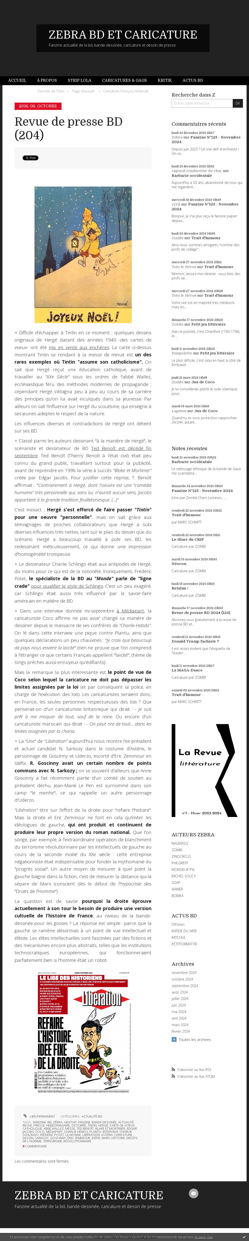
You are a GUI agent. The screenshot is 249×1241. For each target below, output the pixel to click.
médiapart (54, 1131)
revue (27, 1125)
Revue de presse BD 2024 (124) (201, 613)
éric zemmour (78, 1138)
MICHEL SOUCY (184, 876)
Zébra (177, 137)
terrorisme (52, 1141)
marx (106, 1138)
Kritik (165, 80)
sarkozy (42, 1138)
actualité (126, 1122)
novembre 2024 (184, 973)
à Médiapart (130, 611)
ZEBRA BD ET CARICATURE (123, 35)
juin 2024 (179, 1005)
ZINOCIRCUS (181, 856)
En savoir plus (204, 1237)
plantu (95, 1131)
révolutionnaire (77, 1141)
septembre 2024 (185, 986)
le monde (73, 1135)
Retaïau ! (180, 588)
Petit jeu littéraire (208, 324)
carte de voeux (122, 1125)
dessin (28, 1138)
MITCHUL (179, 937)
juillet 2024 (180, 998)
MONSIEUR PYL (183, 869)
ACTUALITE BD (92, 1116)
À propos (47, 80)
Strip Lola (79, 80)
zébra (57, 1122)
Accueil (17, 80)
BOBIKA (177, 895)
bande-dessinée (104, 1122)
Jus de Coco (203, 382)
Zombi (177, 238)
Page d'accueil (83, 91)
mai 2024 (179, 1012)
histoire (118, 1138)
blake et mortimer (110, 1128)
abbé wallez (54, 1128)
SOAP (176, 882)
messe (70, 1128)
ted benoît (85, 1128)
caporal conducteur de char (197, 171)
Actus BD (193, 80)
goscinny (58, 1138)
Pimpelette (182, 353)
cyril (176, 204)
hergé (103, 1125)
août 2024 (180, 992)
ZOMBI (177, 850)
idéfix (96, 1138)
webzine (39, 1122)
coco (39, 1131)
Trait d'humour (206, 238)
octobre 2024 (182, 979)
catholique (32, 1128)
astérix (107, 1135)
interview (110, 1131)
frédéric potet (52, 1135)
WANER (177, 889)
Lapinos (179, 411)
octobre (78, 1125)
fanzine (84, 1122)
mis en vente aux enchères (79, 347)
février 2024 (181, 1031)
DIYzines (178, 924)
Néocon (179, 564)
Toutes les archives (195, 1039)
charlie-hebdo (76, 1131)
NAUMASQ (180, 843)
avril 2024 (179, 1018)
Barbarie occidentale (192, 175)
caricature (123, 1135)
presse (39, 1125)
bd (49, 1122)
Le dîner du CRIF (188, 539)
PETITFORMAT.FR (184, 944)
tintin (92, 1125)
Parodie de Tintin (51, 91)
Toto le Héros (184, 267)
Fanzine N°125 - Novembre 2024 (202, 491)
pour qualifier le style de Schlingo (67, 586)
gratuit (70, 1122)
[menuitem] (20, 80)
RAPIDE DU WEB (184, 931)
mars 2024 (180, 1025)
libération (91, 1135)
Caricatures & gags (124, 80)
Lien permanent (39, 1116)
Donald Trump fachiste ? (195, 641)
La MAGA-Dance (187, 670)
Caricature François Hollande (126, 91)
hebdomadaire (58, 1125)
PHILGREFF (180, 863)
